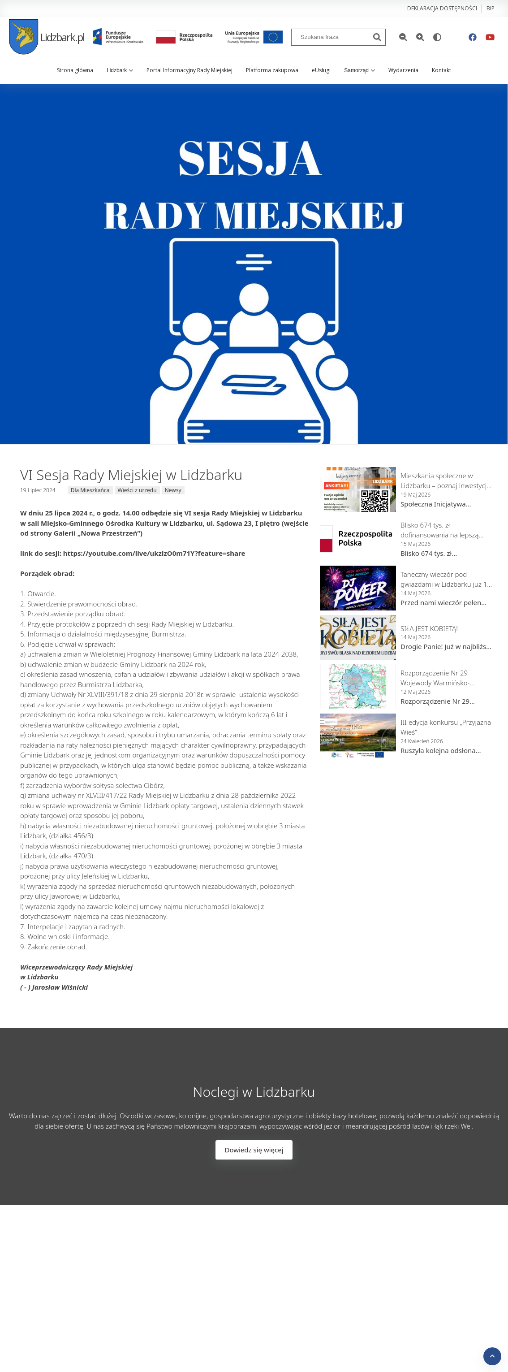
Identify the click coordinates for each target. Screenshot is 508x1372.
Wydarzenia (403, 70)
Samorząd (359, 70)
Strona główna (75, 70)
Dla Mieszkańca (90, 490)
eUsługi (321, 70)
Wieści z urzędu (137, 490)
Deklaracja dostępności (442, 8)
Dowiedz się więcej (253, 1149)
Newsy (173, 490)
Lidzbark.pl (46, 37)
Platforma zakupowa (272, 70)
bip (490, 8)
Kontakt (441, 70)
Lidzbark (120, 70)
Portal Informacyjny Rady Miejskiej (189, 70)
